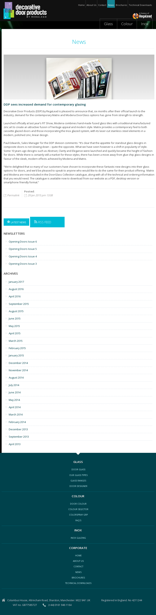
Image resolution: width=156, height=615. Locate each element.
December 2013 (18, 429)
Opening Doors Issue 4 (23, 256)
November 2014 (18, 370)
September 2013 (19, 436)
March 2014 (16, 414)
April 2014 (15, 407)
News (111, 4)
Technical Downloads (140, 4)
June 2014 (15, 392)
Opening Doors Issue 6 (23, 241)
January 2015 (16, 355)
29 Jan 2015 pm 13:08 (40, 195)
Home (81, 4)
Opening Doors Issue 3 (23, 263)
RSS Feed (42, 222)
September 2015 (19, 304)
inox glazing (78, 537)
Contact (102, 4)
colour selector (78, 509)
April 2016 (15, 296)
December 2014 (18, 363)
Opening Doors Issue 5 (23, 249)
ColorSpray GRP (78, 514)
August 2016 (16, 289)
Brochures (121, 4)
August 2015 (16, 311)
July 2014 (14, 385)
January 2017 (16, 282)
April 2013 (15, 444)
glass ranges (78, 480)
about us (78, 561)
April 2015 (15, 333)
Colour (127, 23)
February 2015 (17, 348)
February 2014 (17, 422)
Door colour (78, 503)
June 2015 (15, 318)
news (78, 572)
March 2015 (16, 341)
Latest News (16, 222)
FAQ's (78, 520)
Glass (108, 23)
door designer (78, 486)
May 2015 (14, 326)
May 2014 (14, 400)
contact (78, 566)
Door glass (78, 469)
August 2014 (16, 377)
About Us (91, 4)
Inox (144, 23)
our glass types (78, 475)
